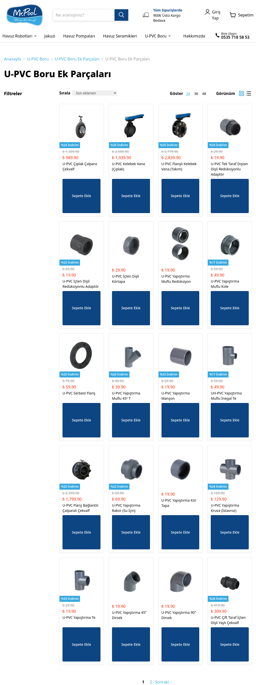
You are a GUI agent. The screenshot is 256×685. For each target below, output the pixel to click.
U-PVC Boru (38, 59)
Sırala (64, 93)
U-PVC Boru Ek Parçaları (77, 59)
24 (188, 93)
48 (204, 93)
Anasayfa (12, 59)
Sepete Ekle (81, 195)
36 (196, 93)
